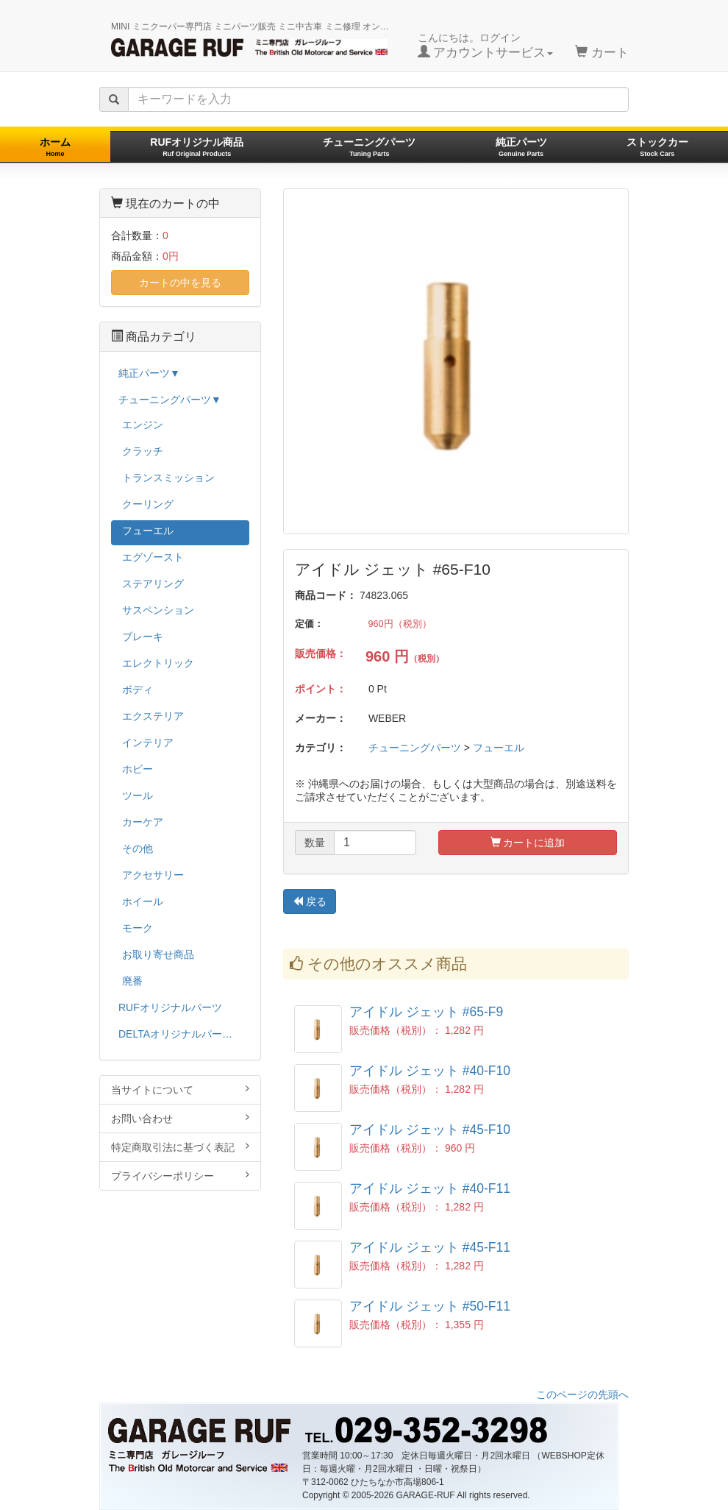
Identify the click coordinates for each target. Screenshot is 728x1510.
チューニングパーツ (369, 146)
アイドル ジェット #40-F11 (429, 1188)
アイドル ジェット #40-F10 (429, 1070)
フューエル (498, 748)
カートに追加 (527, 842)
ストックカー (657, 146)
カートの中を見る (180, 282)
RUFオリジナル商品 (196, 146)
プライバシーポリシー (180, 1175)
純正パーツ (521, 146)
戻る (309, 901)
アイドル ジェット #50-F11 (429, 1306)
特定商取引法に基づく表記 (180, 1147)
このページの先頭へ (582, 1394)
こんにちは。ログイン (486, 46)
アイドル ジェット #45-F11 (429, 1247)
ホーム (55, 146)
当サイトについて (180, 1089)
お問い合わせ (180, 1118)
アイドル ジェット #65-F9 (426, 1011)
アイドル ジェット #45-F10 (429, 1129)
